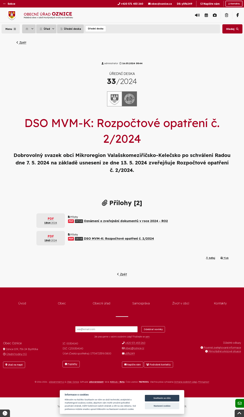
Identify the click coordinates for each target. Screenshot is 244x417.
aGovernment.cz (56, 382)
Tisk (225, 258)
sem (147, 336)
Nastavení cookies (162, 406)
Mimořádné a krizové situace (223, 351)
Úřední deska (70, 28)
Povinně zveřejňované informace (221, 347)
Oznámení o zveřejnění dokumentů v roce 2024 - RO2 (118, 221)
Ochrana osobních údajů (185, 382)
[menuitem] (29, 28)
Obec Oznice (73, 382)
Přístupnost (203, 382)
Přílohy (73, 217)
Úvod (22, 303)
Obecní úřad (101, 303)
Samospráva (141, 303)
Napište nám (132, 364)
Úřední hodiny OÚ (16, 354)
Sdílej (210, 258)
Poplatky (71, 364)
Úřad (44, 28)
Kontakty (220, 303)
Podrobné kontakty (158, 364)
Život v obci (180, 303)
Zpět (21, 42)
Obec (62, 303)
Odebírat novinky (153, 329)
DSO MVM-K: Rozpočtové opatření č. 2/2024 (111, 238)
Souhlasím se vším (162, 398)
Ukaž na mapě (14, 364)
